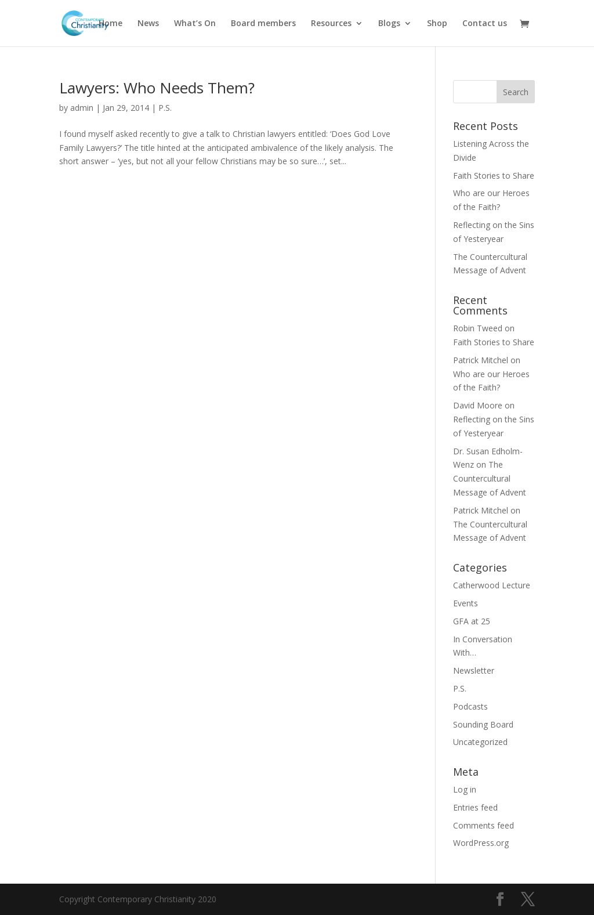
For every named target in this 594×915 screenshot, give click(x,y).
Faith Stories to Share (493, 175)
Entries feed (475, 807)
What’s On (195, 23)
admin (81, 107)
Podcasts (470, 706)
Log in (464, 789)
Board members (263, 23)
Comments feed (483, 825)
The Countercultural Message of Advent (489, 478)
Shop (437, 23)
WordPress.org (481, 842)
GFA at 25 (471, 621)
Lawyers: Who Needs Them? (157, 87)
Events (465, 603)
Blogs (389, 23)
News (148, 23)
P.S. (165, 107)
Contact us (484, 23)
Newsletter (473, 670)
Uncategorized (480, 741)
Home (110, 23)
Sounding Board (483, 724)
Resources (331, 23)
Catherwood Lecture (491, 585)
